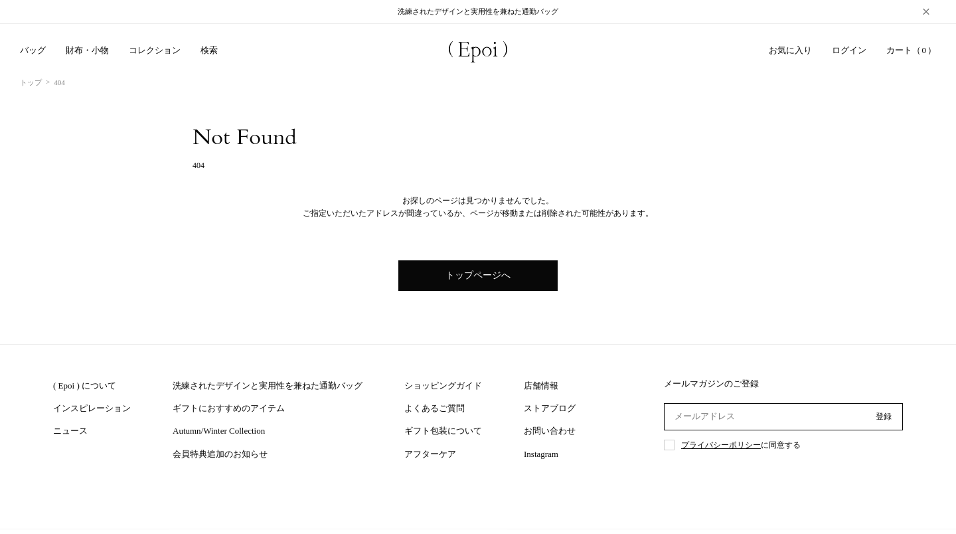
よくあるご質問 (434, 408)
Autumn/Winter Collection (219, 431)
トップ (31, 82)
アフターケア (430, 454)
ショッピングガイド (443, 386)
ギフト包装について (443, 431)
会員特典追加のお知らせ (220, 454)
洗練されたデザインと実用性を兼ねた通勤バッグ (267, 386)
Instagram (541, 454)
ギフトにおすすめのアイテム (229, 408)
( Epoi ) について (84, 386)
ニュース (70, 431)
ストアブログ (550, 408)
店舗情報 (541, 386)
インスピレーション (92, 408)
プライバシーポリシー (721, 445)
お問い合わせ (550, 431)
